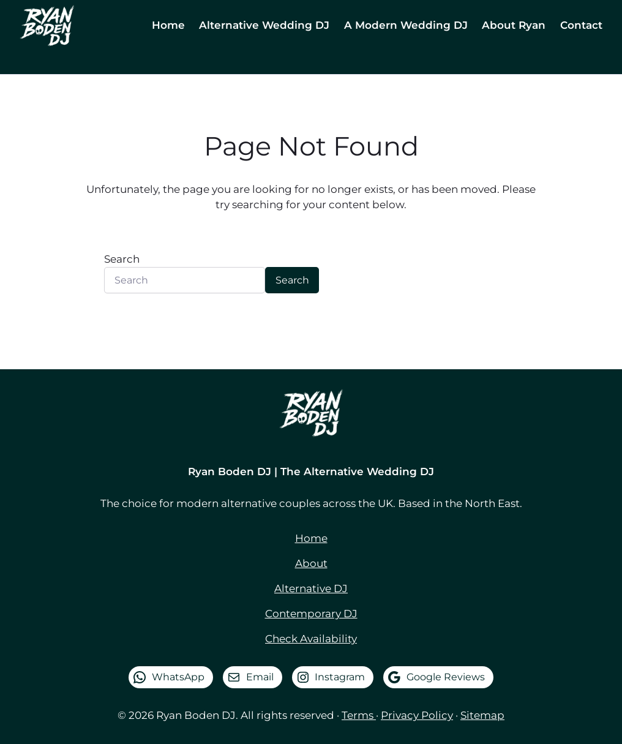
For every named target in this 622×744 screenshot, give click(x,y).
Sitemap (482, 715)
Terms (359, 715)
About (311, 563)
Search (122, 259)
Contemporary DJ (311, 613)
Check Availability (311, 639)
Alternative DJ (311, 588)
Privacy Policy (417, 715)
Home (311, 538)
